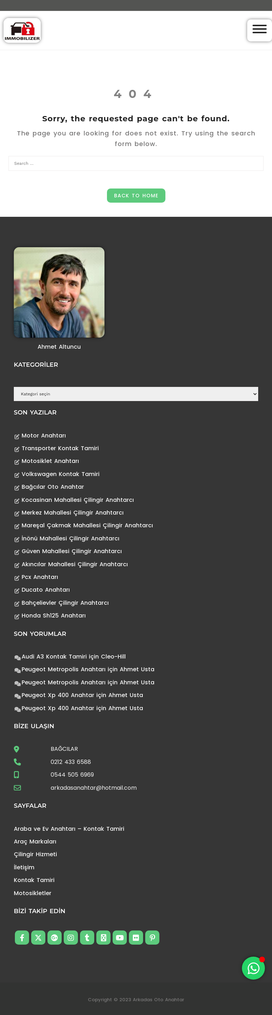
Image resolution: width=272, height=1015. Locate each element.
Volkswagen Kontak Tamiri (61, 474)
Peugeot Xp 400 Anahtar (58, 695)
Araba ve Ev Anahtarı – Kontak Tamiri (69, 829)
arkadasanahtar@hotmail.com (94, 788)
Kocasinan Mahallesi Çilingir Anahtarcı (78, 500)
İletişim (24, 867)
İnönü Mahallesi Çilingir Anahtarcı (70, 538)
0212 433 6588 (71, 762)
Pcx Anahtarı (40, 577)
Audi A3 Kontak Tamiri (54, 656)
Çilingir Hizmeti (35, 854)
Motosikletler (32, 893)
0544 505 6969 (72, 775)
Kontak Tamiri (34, 880)
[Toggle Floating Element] (253, 968)
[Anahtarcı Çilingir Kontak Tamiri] (22, 30)
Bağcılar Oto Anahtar (53, 487)
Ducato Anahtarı (46, 590)
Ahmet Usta (137, 669)
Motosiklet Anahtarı (50, 461)
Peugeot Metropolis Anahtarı (64, 669)
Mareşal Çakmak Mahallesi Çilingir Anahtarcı (87, 525)
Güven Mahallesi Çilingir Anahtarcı (72, 551)
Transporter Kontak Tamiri (60, 448)
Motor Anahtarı (44, 435)
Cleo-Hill (113, 656)
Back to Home (136, 195)
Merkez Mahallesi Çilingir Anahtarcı (73, 513)
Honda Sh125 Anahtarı (54, 615)
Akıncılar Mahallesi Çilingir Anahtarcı (75, 564)
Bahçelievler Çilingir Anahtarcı (65, 603)
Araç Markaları (35, 841)
